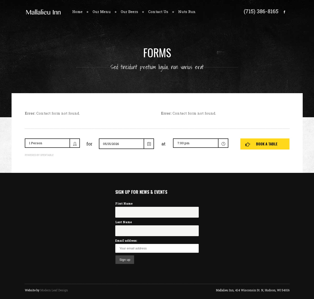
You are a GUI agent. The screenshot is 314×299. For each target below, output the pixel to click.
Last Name (123, 222)
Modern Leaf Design (54, 290)
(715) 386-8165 (261, 11)
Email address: (126, 240)
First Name (124, 203)
